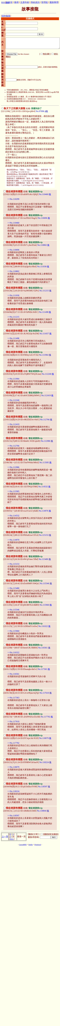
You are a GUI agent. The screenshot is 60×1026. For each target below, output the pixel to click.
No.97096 (40, 111)
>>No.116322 (13, 652)
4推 (46, 111)
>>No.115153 (13, 564)
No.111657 (44, 333)
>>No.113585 (13, 491)
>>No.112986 (13, 467)
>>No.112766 (13, 446)
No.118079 (44, 738)
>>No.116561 (13, 674)
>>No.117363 (13, 697)
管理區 (44, 2)
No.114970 (43, 511)
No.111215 (44, 290)
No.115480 (43, 559)
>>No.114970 (13, 540)
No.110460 (43, 194)
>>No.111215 (13, 317)
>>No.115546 (13, 610)
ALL (12, 839)
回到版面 (6, 16)
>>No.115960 (13, 631)
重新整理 (54, 2)
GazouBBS (23, 845)
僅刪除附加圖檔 (50, 834)
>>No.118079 (13, 767)
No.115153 (43, 535)
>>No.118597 (13, 815)
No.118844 (41, 811)
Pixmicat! (37, 845)
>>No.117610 (13, 721)
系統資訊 (35, 2)
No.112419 (46, 395)
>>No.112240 (13, 400)
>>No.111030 (13, 295)
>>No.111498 (13, 338)
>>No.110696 (13, 250)
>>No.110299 (13, 199)
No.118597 (42, 786)
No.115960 (44, 605)
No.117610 (44, 693)
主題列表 (24, 2)
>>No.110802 (13, 271)
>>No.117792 (13, 743)
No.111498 (43, 312)
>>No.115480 (13, 588)
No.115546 (44, 583)
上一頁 (5, 836)
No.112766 (44, 419)
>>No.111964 (13, 379)
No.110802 (42, 245)
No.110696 (42, 218)
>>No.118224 (13, 791)
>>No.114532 (13, 515)
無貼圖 (46, 54)
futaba (30, 845)
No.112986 (45, 441)
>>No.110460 (13, 223)
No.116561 (43, 648)
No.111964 (43, 355)
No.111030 (41, 266)
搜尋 (16, 2)
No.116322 (43, 626)
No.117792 (45, 717)
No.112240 (46, 374)
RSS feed (5, 2)
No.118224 (44, 762)
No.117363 (42, 669)
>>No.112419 (13, 424)
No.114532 (43, 486)
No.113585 (44, 462)
